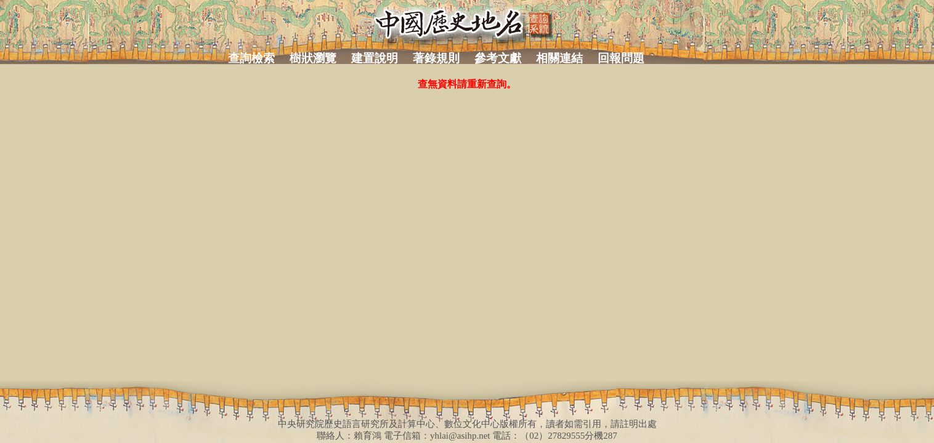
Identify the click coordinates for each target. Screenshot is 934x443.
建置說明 (374, 58)
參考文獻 (497, 58)
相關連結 (559, 58)
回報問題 (621, 58)
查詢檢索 (251, 58)
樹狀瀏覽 (313, 58)
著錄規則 (436, 58)
